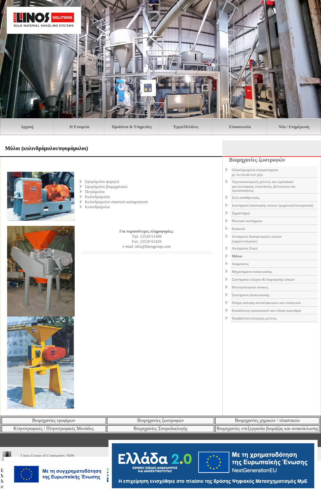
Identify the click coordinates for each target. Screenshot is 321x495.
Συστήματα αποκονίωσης (250, 295)
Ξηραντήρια (241, 213)
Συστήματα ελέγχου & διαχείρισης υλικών (263, 279)
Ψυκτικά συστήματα (247, 221)
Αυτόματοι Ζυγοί (244, 248)
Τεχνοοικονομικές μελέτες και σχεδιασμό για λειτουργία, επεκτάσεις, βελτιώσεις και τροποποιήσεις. (263, 186)
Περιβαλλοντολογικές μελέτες (254, 318)
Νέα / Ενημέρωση (294, 126)
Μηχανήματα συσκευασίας (252, 271)
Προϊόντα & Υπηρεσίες (132, 126)
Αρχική (27, 126)
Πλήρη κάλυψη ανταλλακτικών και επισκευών (266, 303)
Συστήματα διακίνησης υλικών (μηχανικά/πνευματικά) (272, 205)
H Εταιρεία (79, 126)
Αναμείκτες (240, 264)
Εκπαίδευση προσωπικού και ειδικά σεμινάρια (266, 310)
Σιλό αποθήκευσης (246, 197)
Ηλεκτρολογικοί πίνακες (250, 287)
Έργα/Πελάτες (185, 126)
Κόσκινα (238, 229)
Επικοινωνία (240, 126)
